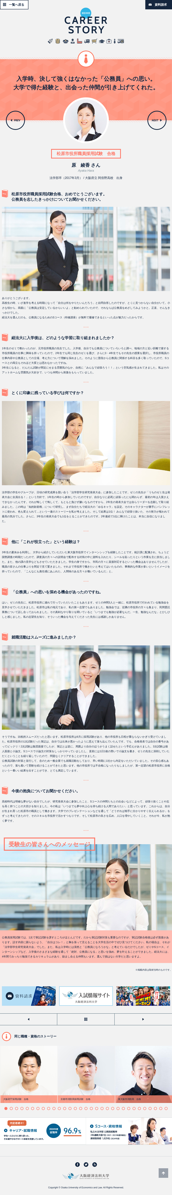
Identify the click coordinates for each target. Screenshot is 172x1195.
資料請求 (161, 4)
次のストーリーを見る (143, 1019)
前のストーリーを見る (28, 1019)
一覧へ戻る (16, 4)
